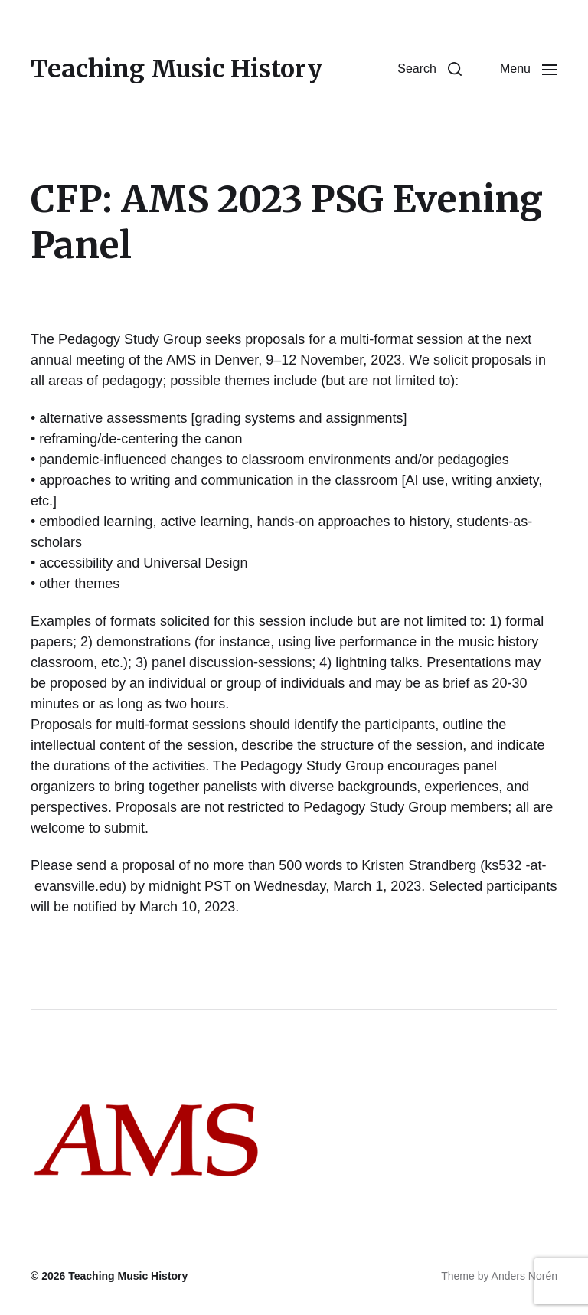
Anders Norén (524, 1276)
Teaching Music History (176, 69)
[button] (429, 68)
